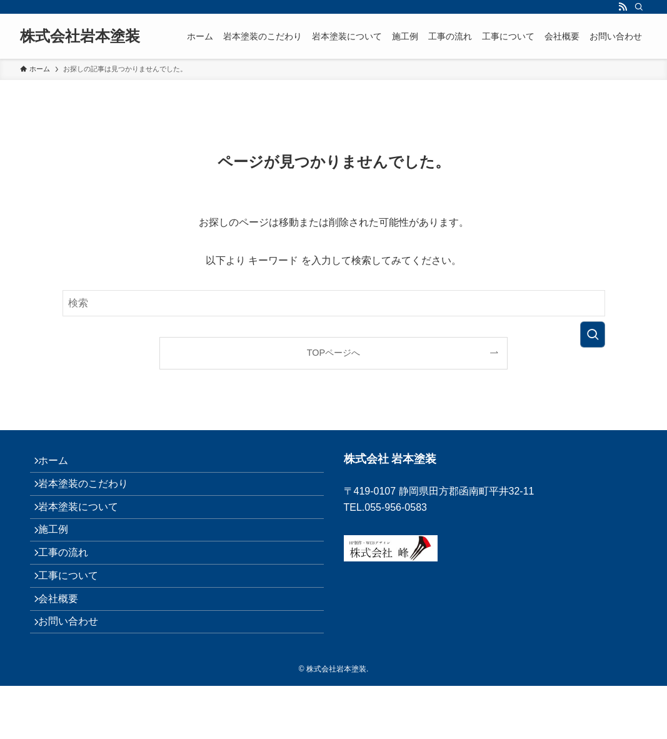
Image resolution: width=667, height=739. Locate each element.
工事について (75, 611)
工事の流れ (70, 582)
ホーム (60, 464)
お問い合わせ (75, 671)
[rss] (622, 7)
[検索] (639, 7)
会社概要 (65, 641)
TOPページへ (333, 353)
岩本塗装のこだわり (90, 493)
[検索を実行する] (592, 334)
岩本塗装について (85, 523)
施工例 (60, 553)
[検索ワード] (334, 303)
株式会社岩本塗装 (80, 36)
